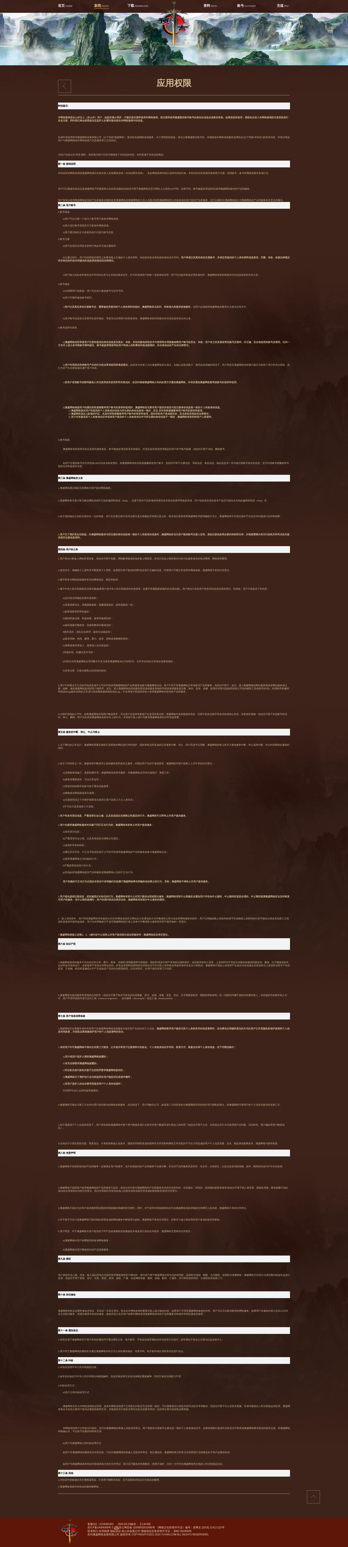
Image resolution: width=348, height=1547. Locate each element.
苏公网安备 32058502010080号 (134, 1528)
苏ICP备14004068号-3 (100, 1527)
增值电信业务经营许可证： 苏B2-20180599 (166, 1531)
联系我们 (92, 1531)
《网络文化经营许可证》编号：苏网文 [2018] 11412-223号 (190, 1527)
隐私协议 (115, 1531)
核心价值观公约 (131, 1531)
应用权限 (104, 1531)
